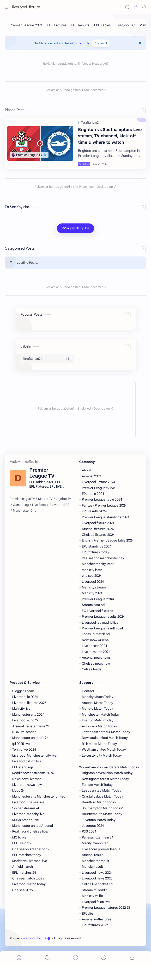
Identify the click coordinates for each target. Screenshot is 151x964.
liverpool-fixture (36, 938)
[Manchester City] (24, 510)
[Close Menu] (140, 43)
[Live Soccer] (40, 504)
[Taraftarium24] (91, 122)
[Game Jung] (21, 504)
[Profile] (135, 7)
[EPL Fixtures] (56, 25)
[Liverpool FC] (125, 25)
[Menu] (75, 957)
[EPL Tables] (102, 25)
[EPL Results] (80, 25)
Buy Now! (101, 43)
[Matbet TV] (45, 498)
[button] (143, 7)
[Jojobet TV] (63, 498)
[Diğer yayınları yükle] (75, 228)
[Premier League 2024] (26, 25)
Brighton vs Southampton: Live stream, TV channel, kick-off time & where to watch (110, 136)
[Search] (127, 7)
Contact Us (80, 43)
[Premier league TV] (22, 498)
